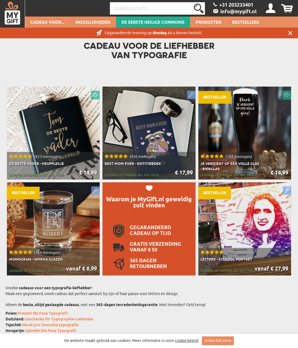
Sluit (290, 33)
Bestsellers (245, 22)
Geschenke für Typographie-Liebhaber (59, 319)
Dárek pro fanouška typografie (50, 325)
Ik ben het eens (218, 340)
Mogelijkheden (92, 22)
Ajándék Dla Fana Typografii (50, 331)
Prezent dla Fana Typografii (43, 313)
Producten (208, 22)
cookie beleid (186, 340)
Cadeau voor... (47, 22)
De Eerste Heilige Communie (153, 22)
